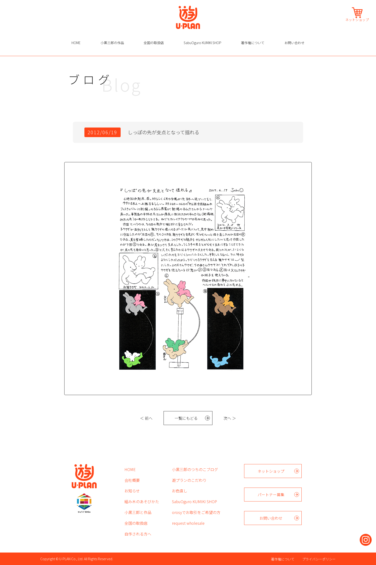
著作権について (252, 42)
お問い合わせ (294, 42)
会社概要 (132, 480)
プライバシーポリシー (319, 559)
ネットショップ (357, 19)
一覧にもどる (186, 418)
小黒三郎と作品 (137, 512)
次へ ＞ (229, 418)
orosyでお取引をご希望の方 (196, 512)
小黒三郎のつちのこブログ (195, 469)
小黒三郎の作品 (112, 42)
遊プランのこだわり (189, 480)
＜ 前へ (146, 418)
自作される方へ (137, 534)
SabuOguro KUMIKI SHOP (202, 42)
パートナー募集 (271, 494)
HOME (76, 42)
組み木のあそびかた (141, 501)
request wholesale (188, 523)
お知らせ (132, 491)
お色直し (179, 491)
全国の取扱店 (154, 42)
